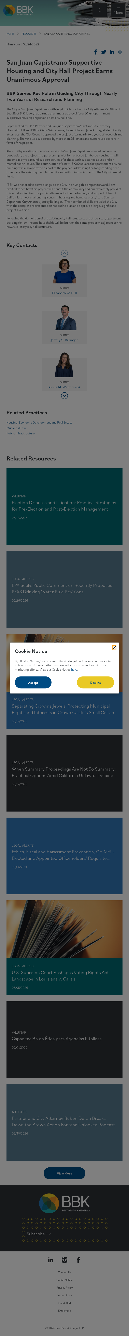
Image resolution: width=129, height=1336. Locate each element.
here (74, 669)
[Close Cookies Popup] (114, 648)
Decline (95, 682)
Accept (33, 682)
